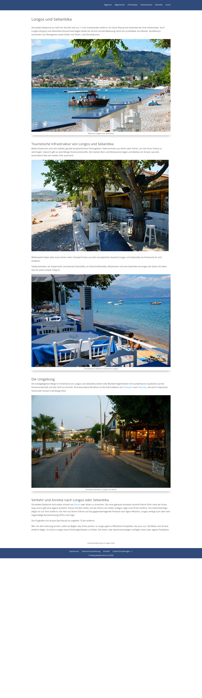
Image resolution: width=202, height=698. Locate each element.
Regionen (108, 5)
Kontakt (106, 552)
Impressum (74, 552)
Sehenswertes (146, 5)
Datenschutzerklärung (91, 552)
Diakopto (127, 387)
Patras (77, 505)
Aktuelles (159, 5)
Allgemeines (120, 5)
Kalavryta (142, 387)
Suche (168, 5)
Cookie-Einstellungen (121, 552)
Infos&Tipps (133, 5)
